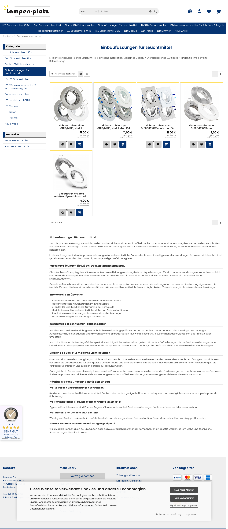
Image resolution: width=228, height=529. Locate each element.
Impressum (192, 514)
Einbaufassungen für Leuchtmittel (117, 25)
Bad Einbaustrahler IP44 (47, 25)
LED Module (130, 30)
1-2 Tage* (77, 141)
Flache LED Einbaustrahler (79, 25)
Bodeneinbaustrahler (50, 30)
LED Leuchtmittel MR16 (79, 30)
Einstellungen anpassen (184, 505)
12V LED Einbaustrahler (153, 25)
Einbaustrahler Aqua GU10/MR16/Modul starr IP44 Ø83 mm (114, 127)
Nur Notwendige (184, 498)
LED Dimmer (164, 30)
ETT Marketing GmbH (16, 140)
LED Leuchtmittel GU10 (108, 30)
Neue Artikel (181, 30)
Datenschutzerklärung (168, 514)
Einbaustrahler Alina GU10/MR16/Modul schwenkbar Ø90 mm (71, 127)
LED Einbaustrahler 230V (16, 25)
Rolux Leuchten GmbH (17, 146)
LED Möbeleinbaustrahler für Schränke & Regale (197, 25)
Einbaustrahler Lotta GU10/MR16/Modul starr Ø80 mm (71, 195)
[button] (88, 11)
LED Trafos (147, 30)
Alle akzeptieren (184, 490)
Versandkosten (84, 137)
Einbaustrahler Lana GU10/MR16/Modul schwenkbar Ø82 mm (201, 127)
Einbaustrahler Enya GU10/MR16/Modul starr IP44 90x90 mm (158, 127)
